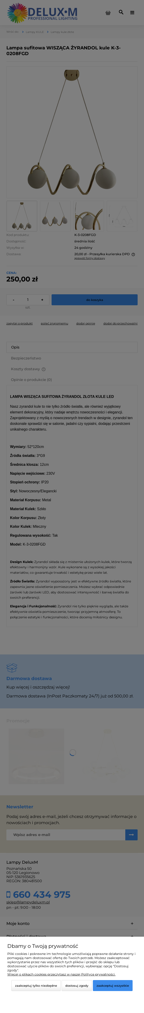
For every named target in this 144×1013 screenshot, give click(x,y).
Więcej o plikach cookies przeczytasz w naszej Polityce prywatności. (61, 974)
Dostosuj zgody (76, 985)
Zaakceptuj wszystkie (113, 985)
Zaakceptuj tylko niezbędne (36, 985)
